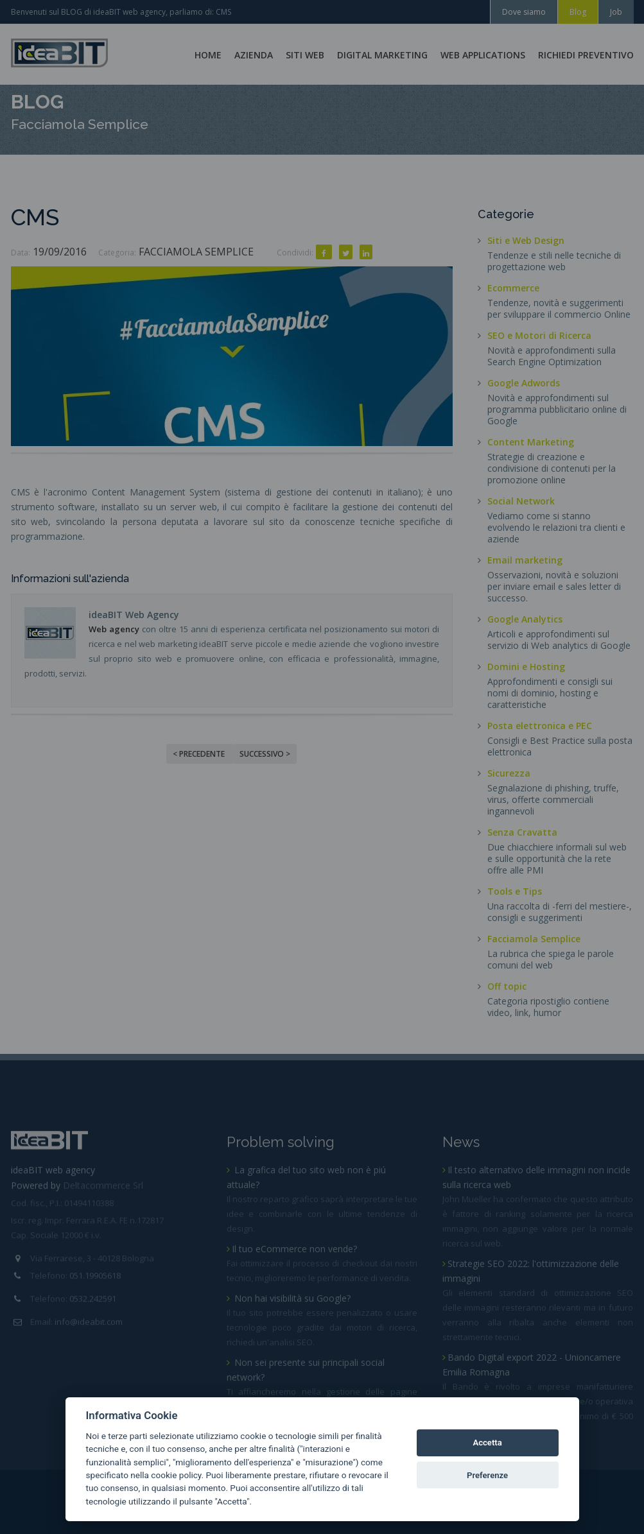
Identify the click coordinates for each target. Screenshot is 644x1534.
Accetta (487, 1442)
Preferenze (487, 1475)
